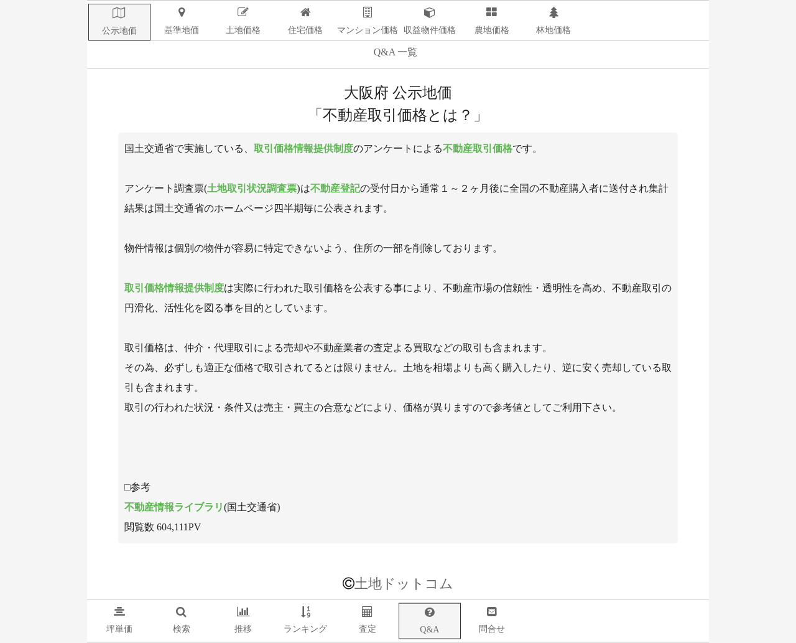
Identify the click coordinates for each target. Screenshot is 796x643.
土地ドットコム (403, 583)
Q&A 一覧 (396, 52)
